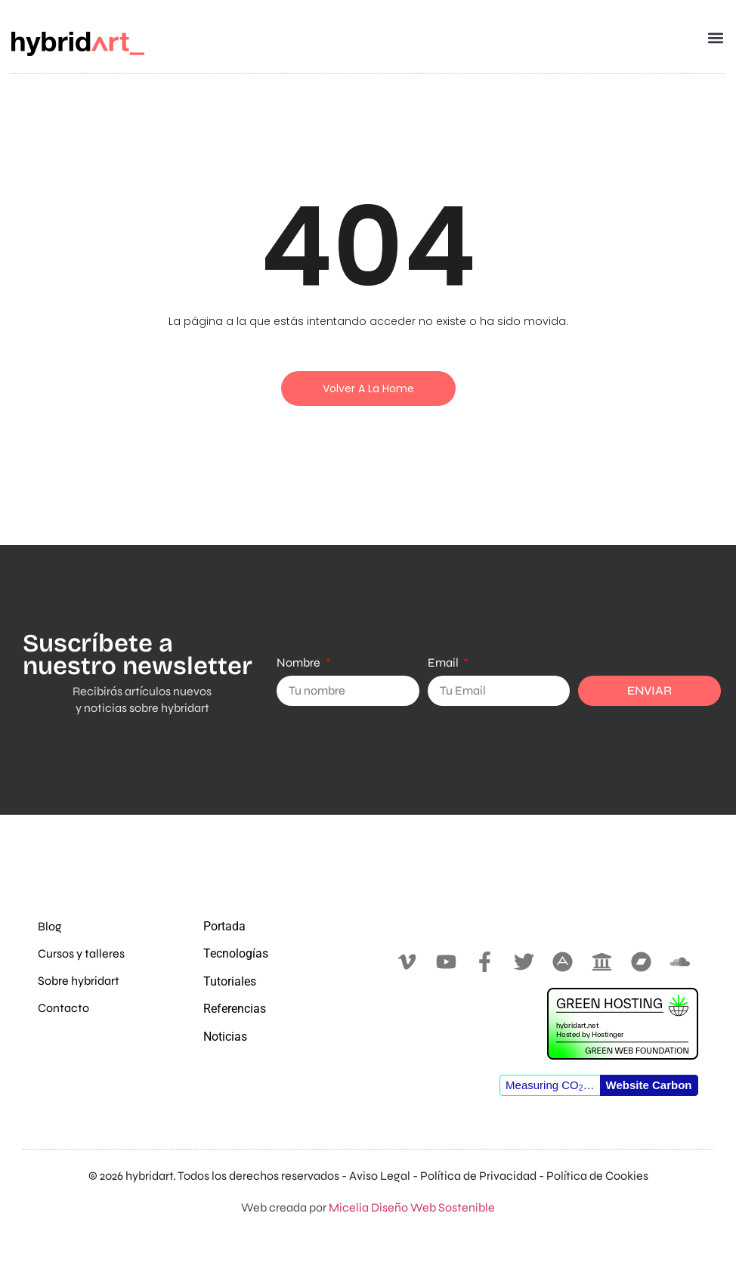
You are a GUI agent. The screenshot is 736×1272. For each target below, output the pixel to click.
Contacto (63, 1008)
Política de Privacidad (478, 1175)
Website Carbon (649, 1085)
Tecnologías (235, 953)
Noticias (225, 1036)
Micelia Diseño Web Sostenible (412, 1207)
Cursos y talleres (81, 953)
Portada (224, 926)
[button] (715, 38)
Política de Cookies (597, 1175)
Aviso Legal (379, 1175)
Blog (50, 926)
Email (444, 662)
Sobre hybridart (78, 980)
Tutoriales (229, 981)
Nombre (300, 662)
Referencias (234, 1008)
